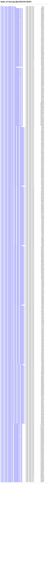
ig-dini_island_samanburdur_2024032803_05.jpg (11, 513)
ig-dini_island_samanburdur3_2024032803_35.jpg (12, 120)
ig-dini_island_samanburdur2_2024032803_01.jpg (12, 10)
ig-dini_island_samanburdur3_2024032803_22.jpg (12, 106)
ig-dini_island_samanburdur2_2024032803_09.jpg (12, 19)
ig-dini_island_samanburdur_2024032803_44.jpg (11, 558)
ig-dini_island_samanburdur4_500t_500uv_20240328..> (13, 152)
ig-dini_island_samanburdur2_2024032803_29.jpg (12, 42)
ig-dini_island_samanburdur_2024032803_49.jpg (11, 564)
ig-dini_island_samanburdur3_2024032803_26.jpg (12, 110)
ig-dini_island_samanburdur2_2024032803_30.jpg (12, 43)
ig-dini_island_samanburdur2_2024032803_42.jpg (12, 57)
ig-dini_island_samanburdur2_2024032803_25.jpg (12, 38)
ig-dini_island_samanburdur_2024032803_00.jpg (11, 507)
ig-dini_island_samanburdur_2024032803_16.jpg (11, 526)
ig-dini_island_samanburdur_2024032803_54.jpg (11, 570)
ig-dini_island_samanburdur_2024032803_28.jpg (11, 540)
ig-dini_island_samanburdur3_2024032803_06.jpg (12, 87)
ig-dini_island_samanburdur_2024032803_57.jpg (11, 573)
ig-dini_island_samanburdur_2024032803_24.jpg (11, 535)
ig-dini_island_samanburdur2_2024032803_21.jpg (12, 33)
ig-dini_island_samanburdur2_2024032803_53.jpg (12, 70)
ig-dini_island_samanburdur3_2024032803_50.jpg (12, 138)
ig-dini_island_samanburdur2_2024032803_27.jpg (12, 40)
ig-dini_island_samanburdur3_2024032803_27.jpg (12, 111)
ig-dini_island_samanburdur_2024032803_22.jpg (11, 533)
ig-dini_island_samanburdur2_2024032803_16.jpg (12, 27)
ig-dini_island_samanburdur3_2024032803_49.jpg (12, 137)
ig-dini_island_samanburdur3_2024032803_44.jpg (12, 131)
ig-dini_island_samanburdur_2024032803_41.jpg (11, 555)
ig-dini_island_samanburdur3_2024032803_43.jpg (12, 130)
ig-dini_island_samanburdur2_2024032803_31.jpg (12, 44)
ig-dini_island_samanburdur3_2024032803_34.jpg (12, 119)
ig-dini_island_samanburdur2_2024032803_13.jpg (12, 24)
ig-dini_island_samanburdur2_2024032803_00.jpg (12, 9)
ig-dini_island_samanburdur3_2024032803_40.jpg (12, 126)
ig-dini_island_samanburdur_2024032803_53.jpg (11, 568)
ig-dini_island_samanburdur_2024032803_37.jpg (11, 550)
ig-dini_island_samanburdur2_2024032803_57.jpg (12, 74)
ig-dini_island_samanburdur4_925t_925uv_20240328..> (13, 366)
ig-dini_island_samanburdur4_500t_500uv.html (11, 150)
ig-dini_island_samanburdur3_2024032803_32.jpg (12, 117)
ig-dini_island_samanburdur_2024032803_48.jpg (11, 563)
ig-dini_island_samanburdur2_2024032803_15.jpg (12, 26)
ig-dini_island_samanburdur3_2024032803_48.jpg (12, 135)
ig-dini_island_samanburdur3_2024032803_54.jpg (12, 142)
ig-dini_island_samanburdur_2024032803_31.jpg (11, 543)
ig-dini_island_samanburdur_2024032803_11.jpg (11, 520)
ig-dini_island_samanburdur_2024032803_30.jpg (11, 542)
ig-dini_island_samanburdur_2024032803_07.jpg (11, 515)
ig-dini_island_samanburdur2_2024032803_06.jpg (12, 16)
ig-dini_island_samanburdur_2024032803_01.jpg (11, 509)
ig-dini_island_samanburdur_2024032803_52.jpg (11, 567)
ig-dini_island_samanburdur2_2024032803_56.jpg (12, 73)
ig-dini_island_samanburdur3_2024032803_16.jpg (12, 99)
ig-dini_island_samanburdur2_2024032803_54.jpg (12, 71)
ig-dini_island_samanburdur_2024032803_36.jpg (11, 549)
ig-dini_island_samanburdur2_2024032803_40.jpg (12, 55)
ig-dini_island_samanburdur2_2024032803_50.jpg (12, 66)
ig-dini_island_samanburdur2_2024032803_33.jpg (12, 47)
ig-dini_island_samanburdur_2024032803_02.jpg (11, 510)
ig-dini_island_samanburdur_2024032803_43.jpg (11, 557)
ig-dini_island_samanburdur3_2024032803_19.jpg (12, 102)
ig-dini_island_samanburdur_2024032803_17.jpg (11, 527)
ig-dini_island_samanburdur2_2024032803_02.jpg (12, 11)
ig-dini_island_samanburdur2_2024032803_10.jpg (12, 20)
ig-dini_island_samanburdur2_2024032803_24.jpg (12, 36)
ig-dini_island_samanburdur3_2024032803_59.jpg (12, 148)
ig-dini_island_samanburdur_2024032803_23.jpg (11, 534)
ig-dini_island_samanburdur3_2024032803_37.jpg (12, 123)
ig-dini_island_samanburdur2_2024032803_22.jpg (12, 34)
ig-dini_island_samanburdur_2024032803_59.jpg (11, 575)
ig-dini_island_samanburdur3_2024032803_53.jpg (12, 141)
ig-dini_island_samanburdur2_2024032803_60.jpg (12, 78)
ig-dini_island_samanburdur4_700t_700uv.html (11, 222)
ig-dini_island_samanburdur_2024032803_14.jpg (11, 524)
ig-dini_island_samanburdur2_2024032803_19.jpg (12, 31)
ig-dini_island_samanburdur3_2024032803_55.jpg (12, 144)
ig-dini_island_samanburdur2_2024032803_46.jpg (12, 62)
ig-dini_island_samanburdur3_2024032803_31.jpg (12, 116)
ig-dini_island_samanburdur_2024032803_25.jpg (11, 536)
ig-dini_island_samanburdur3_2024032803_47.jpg (12, 134)
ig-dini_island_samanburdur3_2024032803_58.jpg (12, 147)
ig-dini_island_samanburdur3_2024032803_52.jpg (12, 140)
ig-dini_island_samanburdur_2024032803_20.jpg (11, 530)
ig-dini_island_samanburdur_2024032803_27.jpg (11, 539)
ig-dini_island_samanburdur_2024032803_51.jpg (11, 566)
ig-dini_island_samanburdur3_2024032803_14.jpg (12, 96)
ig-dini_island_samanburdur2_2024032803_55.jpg (12, 72)
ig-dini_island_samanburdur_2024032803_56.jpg (11, 572)
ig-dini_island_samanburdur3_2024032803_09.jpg (12, 91)
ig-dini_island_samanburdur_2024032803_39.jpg (11, 552)
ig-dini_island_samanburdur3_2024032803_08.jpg (12, 89)
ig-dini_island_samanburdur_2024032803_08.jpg (11, 517)
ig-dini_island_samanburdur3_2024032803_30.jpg (12, 115)
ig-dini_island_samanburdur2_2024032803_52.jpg (12, 69)
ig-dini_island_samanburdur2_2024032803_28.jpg (12, 41)
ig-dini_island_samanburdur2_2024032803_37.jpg (12, 51)
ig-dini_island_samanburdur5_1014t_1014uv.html (12, 436)
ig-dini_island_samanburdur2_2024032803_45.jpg (12, 61)
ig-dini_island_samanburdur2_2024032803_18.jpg (12, 30)
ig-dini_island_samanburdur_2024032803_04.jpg (11, 512)
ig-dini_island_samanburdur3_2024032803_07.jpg (12, 88)
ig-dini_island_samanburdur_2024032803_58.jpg (11, 574)
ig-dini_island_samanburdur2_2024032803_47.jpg (12, 63)
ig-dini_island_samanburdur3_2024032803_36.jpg (12, 122)
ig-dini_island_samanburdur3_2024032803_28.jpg (12, 112)
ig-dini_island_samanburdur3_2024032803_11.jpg (12, 93)
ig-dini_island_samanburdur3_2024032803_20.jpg (12, 103)
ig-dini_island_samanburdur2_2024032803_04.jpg (12, 13)
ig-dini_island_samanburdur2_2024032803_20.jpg (12, 32)
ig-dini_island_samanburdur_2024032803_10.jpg (11, 519)
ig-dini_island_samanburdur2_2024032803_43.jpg (12, 58)
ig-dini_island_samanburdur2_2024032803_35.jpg (12, 49)
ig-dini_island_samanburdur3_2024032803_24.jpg (12, 108)
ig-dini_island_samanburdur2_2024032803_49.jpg (12, 65)
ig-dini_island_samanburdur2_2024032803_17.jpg (12, 28)
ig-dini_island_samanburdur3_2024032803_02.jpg (12, 82)
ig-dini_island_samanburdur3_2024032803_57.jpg (12, 146)
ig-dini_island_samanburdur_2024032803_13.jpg (11, 522)
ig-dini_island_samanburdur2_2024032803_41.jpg (12, 56)
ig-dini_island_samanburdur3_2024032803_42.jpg (12, 129)
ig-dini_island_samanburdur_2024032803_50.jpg (11, 565)
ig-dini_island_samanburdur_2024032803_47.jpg (11, 562)
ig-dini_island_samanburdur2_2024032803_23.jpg (12, 35)
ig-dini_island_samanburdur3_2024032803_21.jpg (12, 104)
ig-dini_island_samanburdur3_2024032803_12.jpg (12, 94)
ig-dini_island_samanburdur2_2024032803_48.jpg (12, 64)
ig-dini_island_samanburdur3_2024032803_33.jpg (12, 118)
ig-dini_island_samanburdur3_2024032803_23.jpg (12, 107)
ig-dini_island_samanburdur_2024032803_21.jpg (11, 532)
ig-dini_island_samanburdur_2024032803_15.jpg (11, 525)
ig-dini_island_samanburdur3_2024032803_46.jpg (12, 133)
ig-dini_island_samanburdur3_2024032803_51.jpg (12, 139)
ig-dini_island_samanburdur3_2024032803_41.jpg (12, 127)
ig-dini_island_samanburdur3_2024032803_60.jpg (12, 149)
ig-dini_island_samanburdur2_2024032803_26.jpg (12, 39)
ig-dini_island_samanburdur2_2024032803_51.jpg (12, 68)
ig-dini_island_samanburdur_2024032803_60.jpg (11, 577)
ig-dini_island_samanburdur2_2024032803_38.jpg (12, 53)
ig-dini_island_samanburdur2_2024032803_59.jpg (12, 77)
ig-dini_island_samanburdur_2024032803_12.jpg (11, 521)
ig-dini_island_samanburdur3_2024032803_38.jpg (12, 124)
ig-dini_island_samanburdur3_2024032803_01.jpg (12, 81)
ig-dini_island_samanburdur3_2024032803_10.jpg (12, 92)
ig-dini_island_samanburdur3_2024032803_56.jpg (12, 145)
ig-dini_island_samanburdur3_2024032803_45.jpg (12, 132)
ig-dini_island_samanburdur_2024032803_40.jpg (11, 553)
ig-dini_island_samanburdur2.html (8, 8)
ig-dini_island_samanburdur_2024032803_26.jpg (11, 537)
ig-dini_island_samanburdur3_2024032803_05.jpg (12, 86)
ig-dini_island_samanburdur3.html (8, 79)
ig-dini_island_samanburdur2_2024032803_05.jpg (12, 15)
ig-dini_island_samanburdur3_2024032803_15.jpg (12, 97)
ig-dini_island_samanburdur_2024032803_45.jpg (11, 559)
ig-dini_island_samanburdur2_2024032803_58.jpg (12, 76)
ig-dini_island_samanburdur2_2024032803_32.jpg (12, 46)
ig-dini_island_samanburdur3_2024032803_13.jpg (12, 95)
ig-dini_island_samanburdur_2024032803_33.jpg (11, 545)
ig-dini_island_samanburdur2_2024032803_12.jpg (12, 23)
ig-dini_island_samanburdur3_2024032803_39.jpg (12, 125)
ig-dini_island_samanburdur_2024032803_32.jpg (11, 544)
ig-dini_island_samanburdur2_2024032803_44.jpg (12, 59)
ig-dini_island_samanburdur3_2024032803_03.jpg (12, 84)
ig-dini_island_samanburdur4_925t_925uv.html (11, 365)
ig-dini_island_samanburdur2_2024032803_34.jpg (12, 48)
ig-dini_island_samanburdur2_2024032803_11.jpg (12, 21)
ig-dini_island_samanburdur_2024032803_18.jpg (11, 528)
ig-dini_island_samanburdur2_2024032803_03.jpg (12, 12)
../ (1, 5)
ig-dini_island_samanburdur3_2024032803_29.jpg (12, 114)
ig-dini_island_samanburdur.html (8, 6)
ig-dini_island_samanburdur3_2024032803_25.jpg (12, 109)
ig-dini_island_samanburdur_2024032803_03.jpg (11, 511)
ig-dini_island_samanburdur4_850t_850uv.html (11, 293)
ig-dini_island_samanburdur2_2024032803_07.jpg (12, 17)
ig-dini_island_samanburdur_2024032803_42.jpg (11, 556)
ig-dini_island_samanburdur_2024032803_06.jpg (11, 514)
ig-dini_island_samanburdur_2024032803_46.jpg (11, 560)
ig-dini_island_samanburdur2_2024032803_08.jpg (12, 18)
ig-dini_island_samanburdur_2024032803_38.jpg (11, 551)
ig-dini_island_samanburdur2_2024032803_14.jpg (12, 25)
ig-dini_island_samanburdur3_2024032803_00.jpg (12, 80)
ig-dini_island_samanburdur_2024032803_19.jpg (11, 529)
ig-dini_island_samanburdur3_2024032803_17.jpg (12, 100)
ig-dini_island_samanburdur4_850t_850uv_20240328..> (13, 294)
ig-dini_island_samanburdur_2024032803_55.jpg (11, 571)
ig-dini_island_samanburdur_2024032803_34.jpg (11, 547)
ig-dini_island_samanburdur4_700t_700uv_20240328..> (13, 223)
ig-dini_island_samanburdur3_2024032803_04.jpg (12, 85)
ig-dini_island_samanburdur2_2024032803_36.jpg (12, 50)
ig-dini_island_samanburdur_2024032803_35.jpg (11, 548)
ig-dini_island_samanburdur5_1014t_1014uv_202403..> (13, 437)
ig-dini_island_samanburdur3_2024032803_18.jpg (12, 101)
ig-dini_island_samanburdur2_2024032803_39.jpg (12, 54)
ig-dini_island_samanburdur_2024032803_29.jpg (11, 541)
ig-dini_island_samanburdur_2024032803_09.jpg (11, 518)
